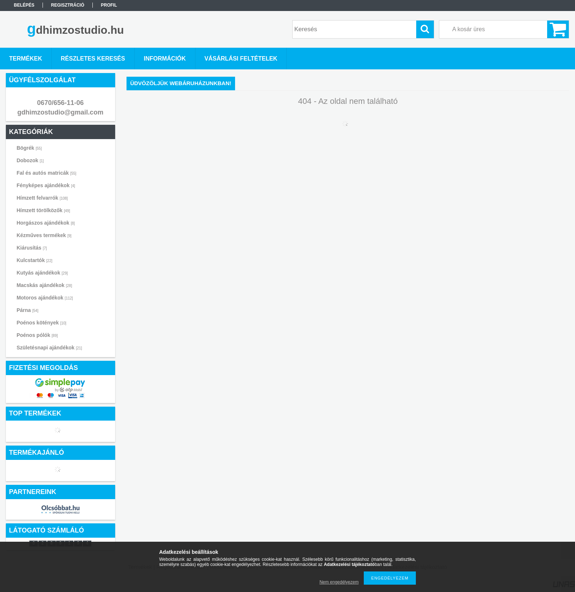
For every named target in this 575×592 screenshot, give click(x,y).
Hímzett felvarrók (42, 198)
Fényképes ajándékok (46, 185)
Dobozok (30, 160)
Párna (28, 310)
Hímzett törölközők (43, 210)
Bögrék (29, 148)
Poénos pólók (37, 335)
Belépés (24, 5)
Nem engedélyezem (339, 582)
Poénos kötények (41, 323)
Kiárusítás (32, 248)
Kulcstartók (34, 260)
